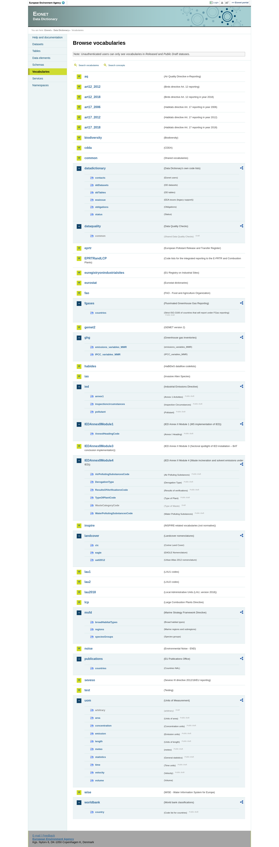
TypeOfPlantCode (105, 497)
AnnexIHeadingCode (107, 433)
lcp (86, 602)
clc (97, 545)
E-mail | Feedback (43, 835)
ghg (87, 337)
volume (99, 780)
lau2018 (90, 592)
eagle (98, 552)
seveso (89, 680)
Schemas (38, 64)
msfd (88, 612)
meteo (98, 749)
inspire (89, 525)
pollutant (100, 411)
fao (86, 293)
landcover (91, 535)
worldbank (92, 802)
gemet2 (89, 327)
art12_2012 (92, 86)
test (87, 690)
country (99, 812)
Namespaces (40, 85)
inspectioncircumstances (110, 404)
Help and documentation (47, 37)
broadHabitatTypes (106, 622)
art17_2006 (92, 107)
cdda (88, 147)
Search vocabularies (89, 65)
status (98, 214)
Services (37, 78)
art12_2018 (92, 97)
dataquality (92, 226)
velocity (99, 772)
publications (93, 658)
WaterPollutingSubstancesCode (114, 513)
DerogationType (104, 481)
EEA (48, 3)
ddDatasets (101, 185)
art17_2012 (92, 117)
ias (86, 376)
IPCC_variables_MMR (108, 354)
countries (100, 312)
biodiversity (93, 137)
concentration (103, 725)
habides (90, 366)
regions (99, 629)
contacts (100, 177)
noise (88, 648)
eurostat (90, 282)
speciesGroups (104, 636)
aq (86, 76)
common (90, 158)
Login (216, 2)
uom (87, 700)
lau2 (87, 582)
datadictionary (95, 168)
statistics (100, 757)
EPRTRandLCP (95, 258)
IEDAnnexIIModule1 (98, 424)
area (97, 717)
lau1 (87, 571)
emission (100, 733)
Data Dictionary (61, 30)
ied (86, 386)
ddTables (100, 192)
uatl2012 (100, 560)
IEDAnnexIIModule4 (98, 460)
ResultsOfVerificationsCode (111, 489)
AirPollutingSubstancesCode (112, 474)
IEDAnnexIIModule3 (98, 446)
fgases (89, 303)
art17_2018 (92, 127)
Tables (36, 51)
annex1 (99, 396)
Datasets (37, 44)
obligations (101, 207)
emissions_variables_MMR (111, 347)
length (98, 741)
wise (87, 792)
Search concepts (116, 65)
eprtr (87, 248)
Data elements (41, 57)
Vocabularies (41, 71)
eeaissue (100, 199)
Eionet (47, 30)
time (97, 764)
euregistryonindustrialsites (104, 272)
